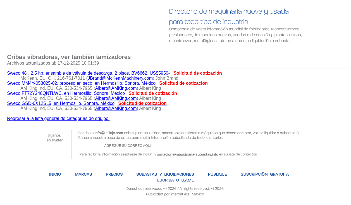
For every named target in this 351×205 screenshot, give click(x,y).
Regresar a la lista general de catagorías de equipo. (58, 118)
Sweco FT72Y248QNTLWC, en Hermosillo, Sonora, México (66, 93)
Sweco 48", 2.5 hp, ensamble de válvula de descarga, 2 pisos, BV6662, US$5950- (88, 73)
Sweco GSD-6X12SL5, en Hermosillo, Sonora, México (60, 103)
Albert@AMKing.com (116, 88)
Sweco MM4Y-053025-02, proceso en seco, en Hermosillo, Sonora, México (81, 83)
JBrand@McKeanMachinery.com (120, 78)
